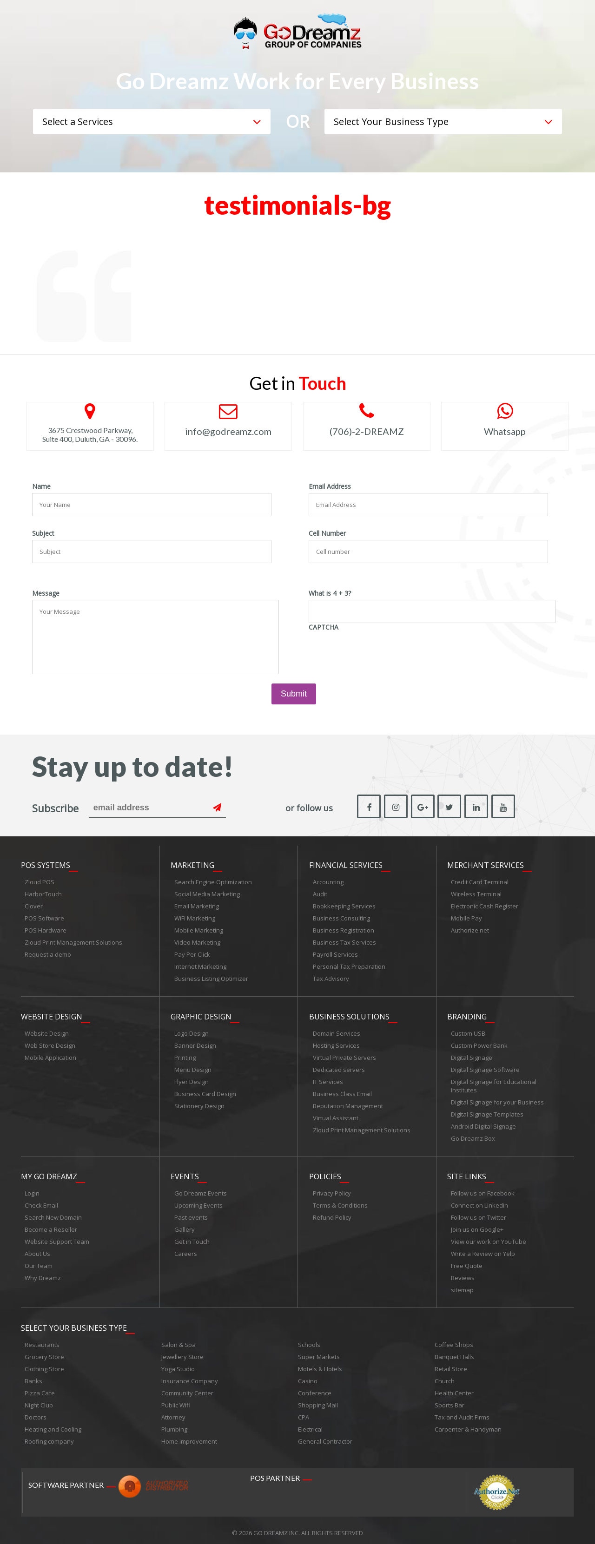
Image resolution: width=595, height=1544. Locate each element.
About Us (37, 1250)
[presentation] (379, 652)
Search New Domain (53, 1213)
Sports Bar (449, 1400)
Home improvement (189, 1436)
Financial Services (346, 864)
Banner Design (195, 1043)
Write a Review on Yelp (483, 1250)
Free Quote (467, 1262)
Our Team (39, 1262)
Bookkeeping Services (344, 905)
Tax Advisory (331, 977)
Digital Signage (471, 1055)
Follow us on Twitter (478, 1213)
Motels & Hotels (320, 1364)
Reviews (463, 1274)
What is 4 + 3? (330, 593)
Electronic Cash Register (484, 905)
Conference (314, 1388)
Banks (33, 1376)
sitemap (462, 1286)
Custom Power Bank (479, 1043)
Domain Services (336, 1031)
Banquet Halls (454, 1351)
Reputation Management (348, 1103)
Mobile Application (50, 1055)
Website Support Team (57, 1238)
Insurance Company (189, 1376)
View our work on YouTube (488, 1238)
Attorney (173, 1412)
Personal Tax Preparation (349, 965)
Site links (466, 1173)
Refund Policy (332, 1213)
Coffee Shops (454, 1339)
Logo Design (191, 1031)
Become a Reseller (51, 1226)
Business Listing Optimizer (211, 977)
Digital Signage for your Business (497, 1100)
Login (32, 1189)
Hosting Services (336, 1043)
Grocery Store (44, 1351)
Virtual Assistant (335, 1115)
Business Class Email (342, 1091)
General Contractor (325, 1436)
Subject (43, 533)
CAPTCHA (323, 627)
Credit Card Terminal (480, 881)
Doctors (35, 1412)
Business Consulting (341, 917)
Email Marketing (196, 905)
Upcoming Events (198, 1201)
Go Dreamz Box (473, 1136)
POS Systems (45, 864)
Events (185, 1173)
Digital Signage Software (485, 1067)
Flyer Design (191, 1079)
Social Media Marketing (207, 893)
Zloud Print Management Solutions (73, 941)
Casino (307, 1376)
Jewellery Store (182, 1351)
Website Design (51, 1014)
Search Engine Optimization (213, 881)
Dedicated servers (339, 1067)
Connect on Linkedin (479, 1201)
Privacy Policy (332, 1189)
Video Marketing (197, 941)
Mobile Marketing (198, 929)
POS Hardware (45, 929)
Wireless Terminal (476, 893)
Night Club (39, 1400)
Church (445, 1376)
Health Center (454, 1388)
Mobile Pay (466, 917)
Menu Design (193, 1067)
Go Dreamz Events (200, 1189)
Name (41, 486)
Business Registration (343, 929)
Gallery (184, 1226)
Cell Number (327, 533)
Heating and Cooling (53, 1424)
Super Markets (319, 1351)
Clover (34, 905)
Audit (320, 893)
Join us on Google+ (477, 1226)
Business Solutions (349, 1014)
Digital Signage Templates (487, 1112)
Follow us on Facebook (483, 1189)
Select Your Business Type (74, 1323)
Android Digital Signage (483, 1124)
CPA (303, 1412)
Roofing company (49, 1436)
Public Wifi (175, 1400)
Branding (467, 1014)
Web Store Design (50, 1043)
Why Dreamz (43, 1274)
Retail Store (451, 1364)
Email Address (330, 486)
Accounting (328, 881)
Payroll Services (335, 953)
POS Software (44, 917)
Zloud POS (39, 881)
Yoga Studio (178, 1364)
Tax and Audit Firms (462, 1412)
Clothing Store (44, 1364)
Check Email (41, 1201)
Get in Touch (192, 1238)
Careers (185, 1250)
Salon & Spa (178, 1339)
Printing (185, 1055)
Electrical (310, 1424)
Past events (191, 1213)
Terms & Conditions (340, 1201)
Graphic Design (201, 1014)
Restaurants (42, 1339)
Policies (325, 1173)
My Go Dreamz (49, 1173)
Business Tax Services (344, 941)
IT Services (328, 1079)
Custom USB (468, 1031)
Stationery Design (199, 1103)
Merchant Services (485, 864)
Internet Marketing (200, 965)
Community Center (187, 1388)
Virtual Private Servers (344, 1055)
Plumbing (174, 1424)
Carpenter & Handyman (468, 1424)
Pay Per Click (192, 953)
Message (46, 593)
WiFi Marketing (194, 917)
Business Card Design (205, 1091)
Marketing (192, 864)
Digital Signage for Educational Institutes (493, 1083)
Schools (309, 1339)
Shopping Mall (318, 1400)
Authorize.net (470, 929)
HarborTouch (43, 893)
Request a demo (48, 953)
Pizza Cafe (40, 1388)
